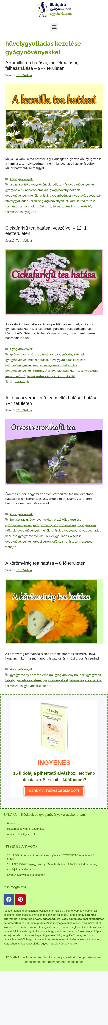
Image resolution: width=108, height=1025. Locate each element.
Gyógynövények (21, 179)
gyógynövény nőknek (65, 190)
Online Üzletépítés (62, 967)
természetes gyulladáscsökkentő (28, 206)
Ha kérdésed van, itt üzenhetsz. (26, 828)
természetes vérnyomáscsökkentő (51, 376)
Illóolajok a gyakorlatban (21, 869)
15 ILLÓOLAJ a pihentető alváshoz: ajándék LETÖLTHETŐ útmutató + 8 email (50, 857)
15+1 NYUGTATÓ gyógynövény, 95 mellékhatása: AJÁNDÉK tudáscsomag (52, 864)
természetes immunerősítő (72, 206)
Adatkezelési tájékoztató (21, 834)
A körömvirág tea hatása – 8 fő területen (45, 563)
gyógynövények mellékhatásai (26, 195)
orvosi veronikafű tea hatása (53, 541)
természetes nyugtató (20, 212)
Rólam (11, 823)
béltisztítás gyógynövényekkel (73, 184)
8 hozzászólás (19, 381)
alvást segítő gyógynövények (30, 184)
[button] (54, 27)
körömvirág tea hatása (85, 680)
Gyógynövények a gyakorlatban (26, 874)
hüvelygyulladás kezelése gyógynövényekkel (36, 201)
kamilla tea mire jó (83, 201)
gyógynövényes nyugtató (67, 195)
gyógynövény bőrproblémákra (26, 190)
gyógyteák (94, 195)
